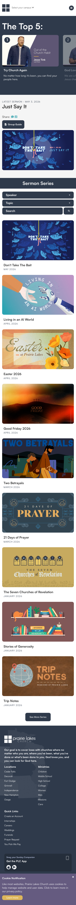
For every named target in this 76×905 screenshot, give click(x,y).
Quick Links (11, 811)
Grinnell (8, 785)
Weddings (9, 830)
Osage (7, 799)
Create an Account (13, 816)
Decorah (8, 776)
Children (42, 771)
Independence (11, 790)
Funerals (8, 834)
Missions (42, 799)
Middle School (45, 776)
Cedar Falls (9, 771)
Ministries (43, 766)
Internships (9, 820)
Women (42, 790)
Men (40, 794)
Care (40, 804)
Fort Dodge (9, 780)
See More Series (38, 717)
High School (44, 780)
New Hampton (11, 794)
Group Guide (13, 124)
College (42, 785)
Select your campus (23, 7)
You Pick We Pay (12, 844)
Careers (8, 825)
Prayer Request (11, 839)
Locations (10, 766)
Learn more (12, 897)
